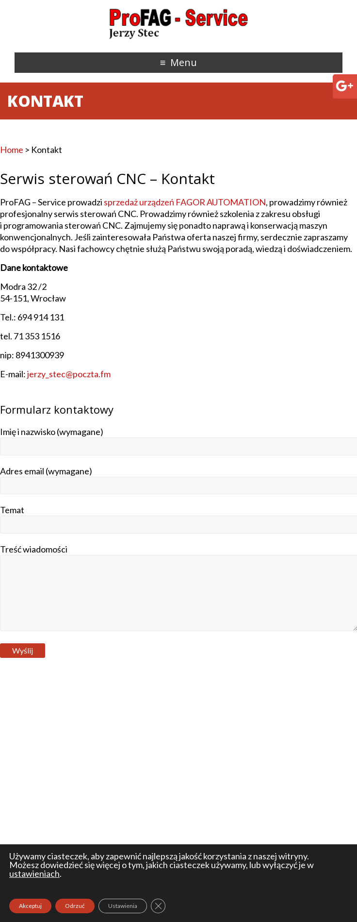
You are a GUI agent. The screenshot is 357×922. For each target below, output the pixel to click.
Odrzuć (75, 905)
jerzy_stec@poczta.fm (69, 374)
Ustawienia (122, 905)
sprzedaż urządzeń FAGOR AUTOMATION (185, 202)
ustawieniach (34, 873)
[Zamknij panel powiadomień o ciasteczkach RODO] (158, 906)
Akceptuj (30, 905)
